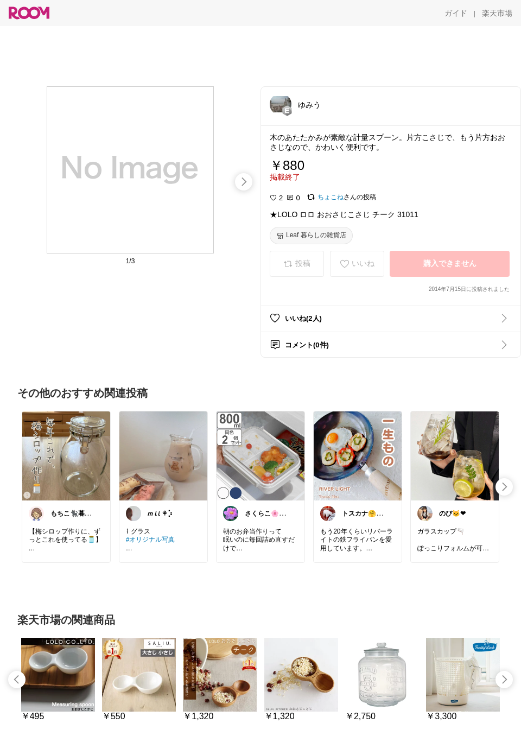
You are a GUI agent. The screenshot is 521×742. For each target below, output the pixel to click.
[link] (66, 455)
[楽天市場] (497, 13)
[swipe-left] (17, 679)
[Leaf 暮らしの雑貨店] (311, 235)
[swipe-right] (243, 182)
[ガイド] (455, 13)
